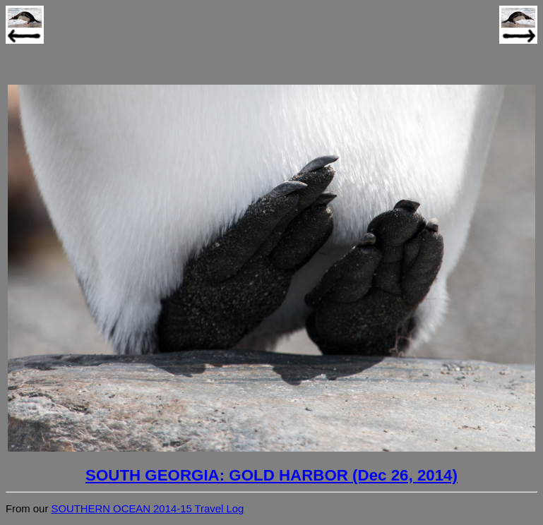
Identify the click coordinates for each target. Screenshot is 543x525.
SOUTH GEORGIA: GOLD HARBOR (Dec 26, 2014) (271, 475)
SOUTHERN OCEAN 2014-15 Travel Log (147, 508)
